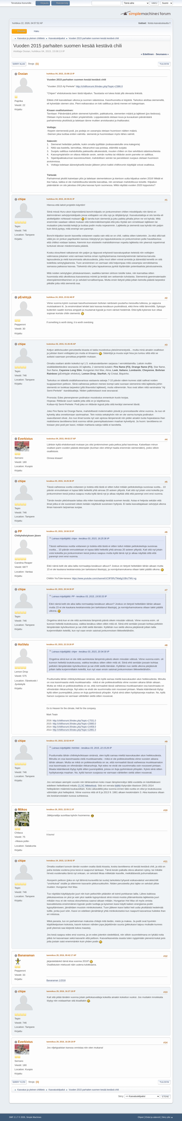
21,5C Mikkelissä (87, 785)
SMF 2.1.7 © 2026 (17, 1117)
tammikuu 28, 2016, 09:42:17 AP (61, 955)
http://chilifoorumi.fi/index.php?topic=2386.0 (99, 86)
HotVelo (23, 644)
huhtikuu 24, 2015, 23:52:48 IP (60, 297)
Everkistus (25, 438)
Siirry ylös (19, 1082)
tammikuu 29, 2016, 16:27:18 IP (61, 991)
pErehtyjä (24, 297)
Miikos (22, 809)
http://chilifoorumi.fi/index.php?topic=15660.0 (74, 723)
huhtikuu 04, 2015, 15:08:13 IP (60, 74)
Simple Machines (33, 1117)
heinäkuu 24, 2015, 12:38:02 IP (61, 860)
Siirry (120, 1096)
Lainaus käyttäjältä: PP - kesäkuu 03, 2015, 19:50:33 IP (79, 596)
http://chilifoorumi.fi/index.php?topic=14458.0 (74, 727)
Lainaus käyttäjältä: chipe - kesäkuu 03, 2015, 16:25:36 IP (80, 538)
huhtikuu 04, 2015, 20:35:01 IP (60, 199)
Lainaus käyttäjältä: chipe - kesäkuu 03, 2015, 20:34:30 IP (80, 651)
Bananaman (26, 955)
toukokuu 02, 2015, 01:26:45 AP (61, 344)
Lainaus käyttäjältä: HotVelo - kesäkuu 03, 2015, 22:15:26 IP (82, 748)
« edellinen (147, 54)
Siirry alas (19, 64)
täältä (118, 785)
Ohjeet (140, 1117)
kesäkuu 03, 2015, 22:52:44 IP (60, 741)
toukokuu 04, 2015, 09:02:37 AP (61, 439)
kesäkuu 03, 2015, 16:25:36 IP (60, 481)
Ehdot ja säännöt (152, 1117)
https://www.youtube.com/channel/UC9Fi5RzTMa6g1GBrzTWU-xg (104, 578)
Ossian (23, 73)
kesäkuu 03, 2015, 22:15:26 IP (60, 644)
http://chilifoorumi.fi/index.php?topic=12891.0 (74, 730)
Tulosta (164, 64)
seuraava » (162, 54)
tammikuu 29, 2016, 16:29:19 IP (61, 1042)
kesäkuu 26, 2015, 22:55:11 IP (60, 809)
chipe (22, 199)
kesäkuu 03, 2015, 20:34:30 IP (60, 589)
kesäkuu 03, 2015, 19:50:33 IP (60, 531)
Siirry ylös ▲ (167, 1117)
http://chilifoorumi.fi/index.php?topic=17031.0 (74, 720)
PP (20, 531)
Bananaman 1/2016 (56, 980)
